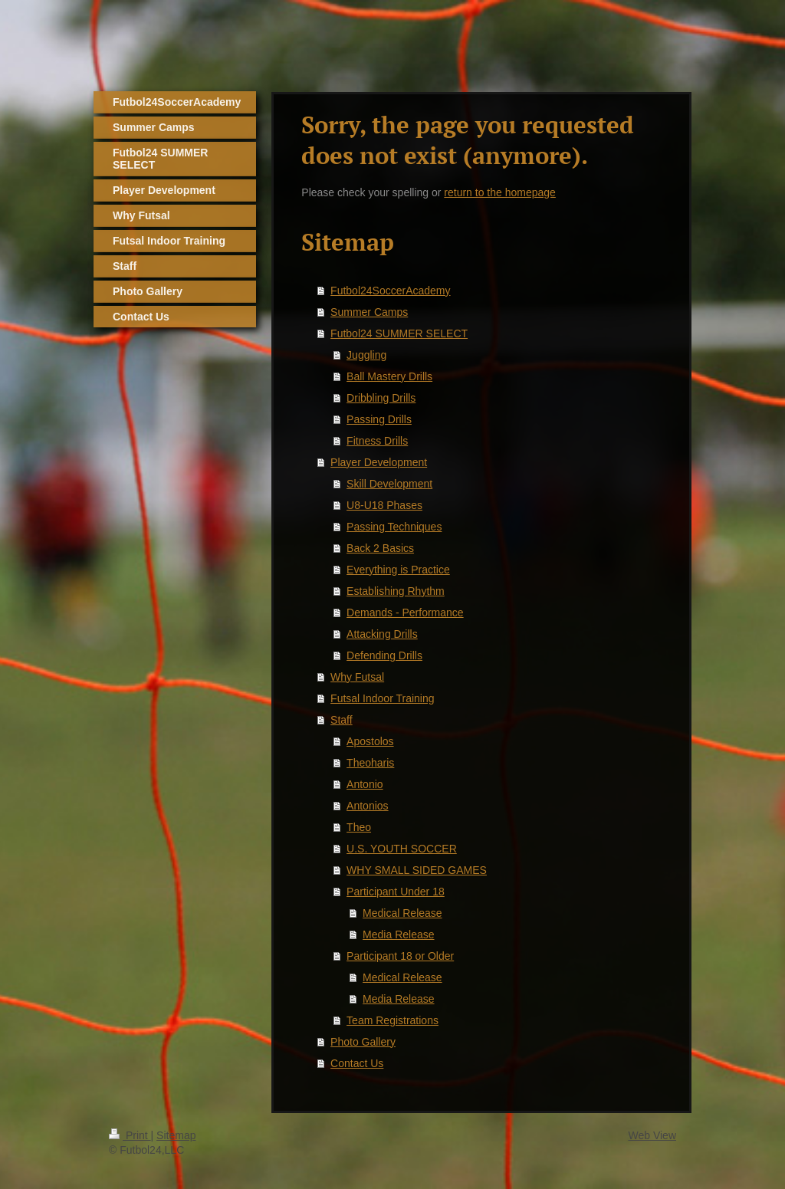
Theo (359, 827)
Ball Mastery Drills (389, 376)
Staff (341, 720)
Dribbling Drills (381, 398)
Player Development (378, 462)
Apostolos (370, 741)
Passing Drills (379, 419)
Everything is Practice (398, 569)
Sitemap (175, 1135)
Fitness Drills (377, 441)
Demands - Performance (405, 612)
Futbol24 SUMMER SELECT (399, 333)
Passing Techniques (394, 527)
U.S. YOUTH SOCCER (402, 848)
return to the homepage (500, 192)
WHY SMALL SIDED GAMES (417, 870)
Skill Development (389, 484)
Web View (652, 1135)
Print (130, 1135)
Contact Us (356, 1063)
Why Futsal (357, 677)
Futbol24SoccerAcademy (390, 290)
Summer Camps (369, 312)
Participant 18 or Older (400, 956)
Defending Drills (384, 655)
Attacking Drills (382, 634)
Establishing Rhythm (396, 591)
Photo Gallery (363, 1042)
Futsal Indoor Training (382, 698)
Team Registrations (392, 1020)
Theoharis (370, 763)
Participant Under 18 (396, 891)
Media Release (398, 934)
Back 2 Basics (380, 548)
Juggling (366, 355)
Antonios (367, 806)
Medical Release (402, 913)
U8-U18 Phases (384, 505)
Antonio (365, 784)
